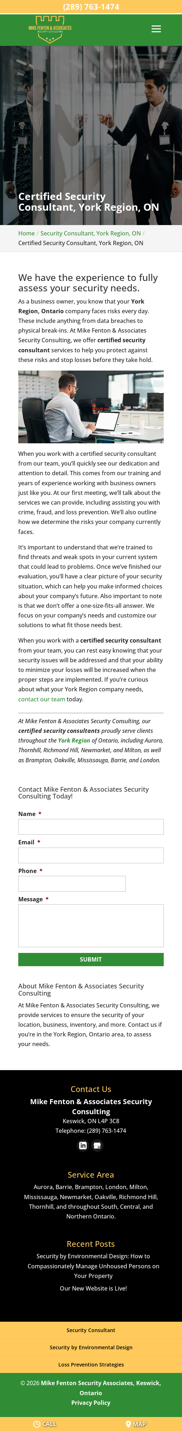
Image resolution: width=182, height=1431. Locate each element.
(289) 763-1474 (91, 6)
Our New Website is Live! (93, 1288)
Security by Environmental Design (91, 1347)
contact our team (41, 699)
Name (30, 814)
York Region (74, 740)
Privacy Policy (90, 1403)
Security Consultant (91, 1330)
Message (33, 899)
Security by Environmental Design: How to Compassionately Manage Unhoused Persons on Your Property (93, 1265)
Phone (30, 871)
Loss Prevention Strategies (91, 1364)
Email (29, 842)
